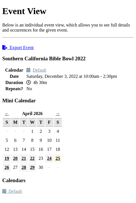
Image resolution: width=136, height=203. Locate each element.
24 (49, 158)
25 (58, 158)
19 (7, 158)
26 (7, 167)
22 (32, 158)
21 (24, 158)
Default (39, 70)
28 (24, 167)
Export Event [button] (18, 47)
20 (15, 158)
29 (32, 167)
